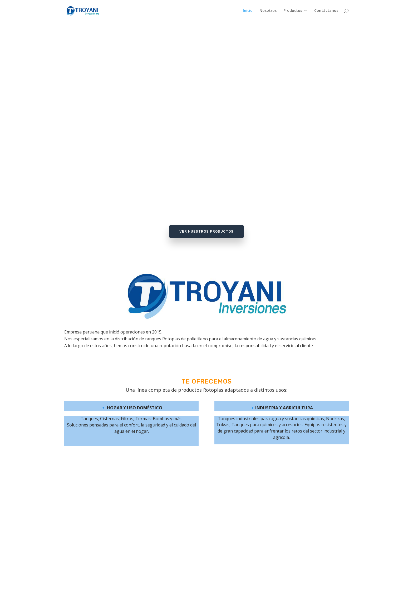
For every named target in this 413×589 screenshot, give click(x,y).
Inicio (248, 11)
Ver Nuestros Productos (206, 231)
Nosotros (268, 11)
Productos (292, 11)
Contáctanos (326, 11)
